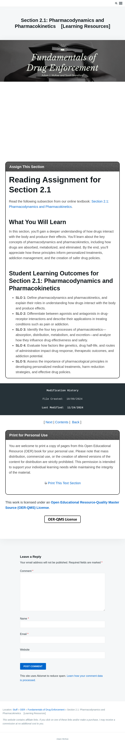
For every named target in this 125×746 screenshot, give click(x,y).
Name (24, 618)
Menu (120, 3)
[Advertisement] (62, 117)
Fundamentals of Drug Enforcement (46, 709)
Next (49, 422)
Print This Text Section (64, 483)
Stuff (15, 709)
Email (24, 634)
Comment (26, 571)
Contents (61, 422)
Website (25, 649)
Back (75, 422)
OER (22, 709)
